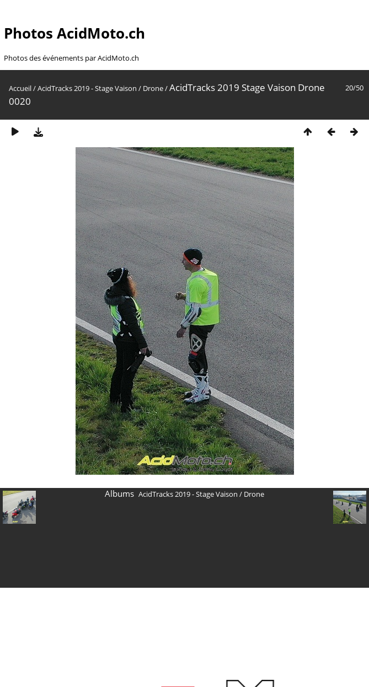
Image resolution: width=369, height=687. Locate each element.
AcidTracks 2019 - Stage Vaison (87, 88)
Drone (153, 88)
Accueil (20, 88)
